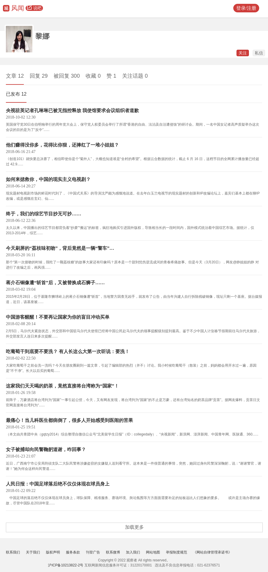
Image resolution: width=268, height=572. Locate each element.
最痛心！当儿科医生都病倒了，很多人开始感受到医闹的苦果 (69, 420)
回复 (39, 76)
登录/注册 (246, 8)
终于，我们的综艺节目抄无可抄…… (43, 213)
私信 (259, 53)
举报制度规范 (176, 552)
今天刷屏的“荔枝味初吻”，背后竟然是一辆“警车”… (60, 248)
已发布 (16, 94)
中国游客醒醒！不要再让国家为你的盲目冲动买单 (57, 317)
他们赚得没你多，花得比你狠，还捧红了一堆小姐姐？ (62, 144)
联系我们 (13, 552)
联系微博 (113, 552)
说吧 (34, 8)
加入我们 (133, 552)
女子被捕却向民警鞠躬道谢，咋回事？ (46, 449)
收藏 (93, 76)
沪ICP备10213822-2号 (65, 565)
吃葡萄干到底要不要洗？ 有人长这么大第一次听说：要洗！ (67, 351)
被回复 (67, 76)
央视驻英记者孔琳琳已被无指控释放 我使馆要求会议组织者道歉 (72, 110)
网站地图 (153, 552)
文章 (15, 76)
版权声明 (53, 552)
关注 (243, 53)
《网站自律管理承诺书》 (212, 552)
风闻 (17, 8)
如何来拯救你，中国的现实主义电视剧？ (48, 179)
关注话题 (135, 76)
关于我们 (33, 552)
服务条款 (73, 552)
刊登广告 (93, 552)
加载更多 (134, 527)
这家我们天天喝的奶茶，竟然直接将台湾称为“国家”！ (62, 385)
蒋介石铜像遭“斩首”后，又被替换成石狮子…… (55, 282)
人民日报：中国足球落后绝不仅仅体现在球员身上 (57, 483)
